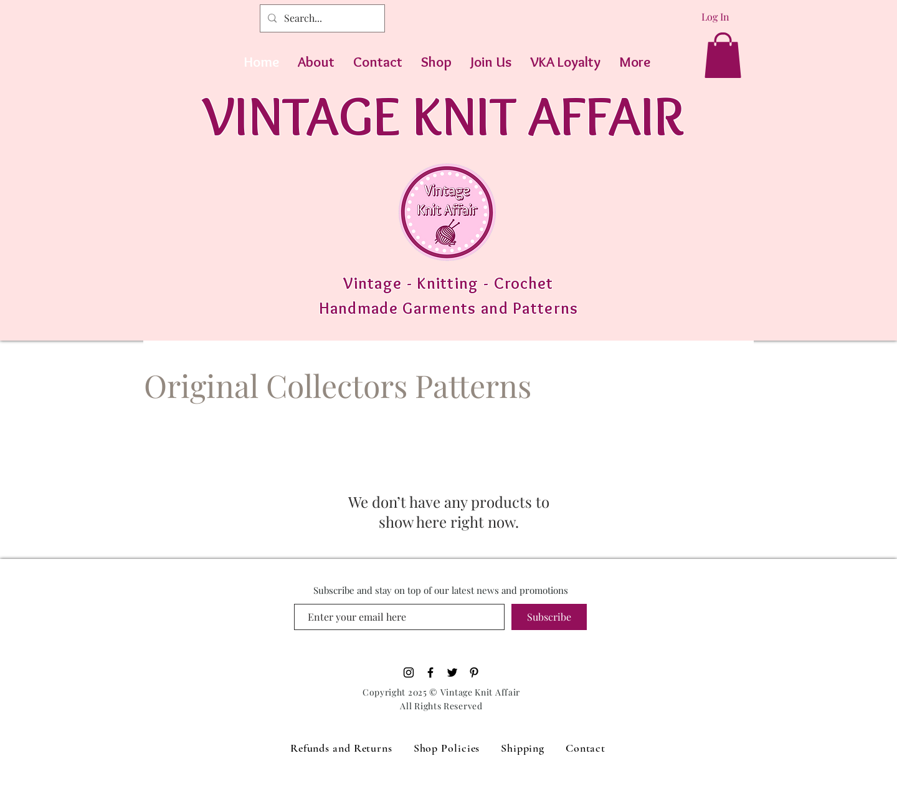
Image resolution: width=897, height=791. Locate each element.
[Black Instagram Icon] (408, 672)
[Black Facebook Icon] (430, 672)
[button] (723, 55)
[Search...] (321, 18)
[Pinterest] (474, 672)
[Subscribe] (549, 617)
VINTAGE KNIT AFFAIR (443, 115)
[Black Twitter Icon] (452, 672)
